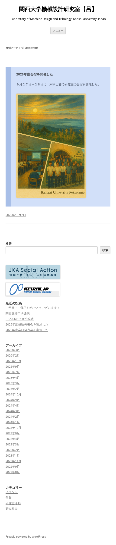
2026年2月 (13, 355)
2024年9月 (13, 400)
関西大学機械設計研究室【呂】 (58, 9)
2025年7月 (13, 372)
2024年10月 (13, 394)
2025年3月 (13, 383)
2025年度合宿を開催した (34, 74)
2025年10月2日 (16, 215)
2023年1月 (13, 455)
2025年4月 (13, 378)
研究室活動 (13, 503)
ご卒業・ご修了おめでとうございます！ (33, 308)
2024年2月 (13, 416)
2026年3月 (13, 350)
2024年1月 (13, 422)
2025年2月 (13, 389)
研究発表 (12, 509)
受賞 (9, 497)
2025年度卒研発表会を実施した (27, 330)
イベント (12, 492)
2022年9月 (13, 466)
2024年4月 (13, 405)
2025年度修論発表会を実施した (27, 324)
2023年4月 (13, 439)
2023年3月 (13, 444)
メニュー (58, 30)
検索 (9, 243)
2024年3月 (13, 411)
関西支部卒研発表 (18, 313)
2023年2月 (13, 450)
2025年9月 (13, 366)
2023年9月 (13, 433)
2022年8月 (13, 472)
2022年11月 (13, 461)
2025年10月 (13, 361)
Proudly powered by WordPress (26, 537)
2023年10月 (13, 428)
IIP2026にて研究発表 (20, 319)
